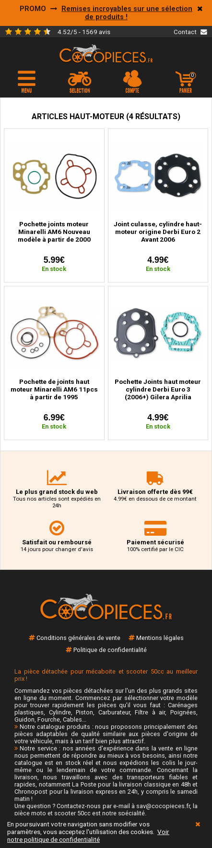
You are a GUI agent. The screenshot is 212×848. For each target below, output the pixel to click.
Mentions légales (160, 637)
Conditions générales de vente (78, 637)
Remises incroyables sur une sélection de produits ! (126, 13)
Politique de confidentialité (110, 649)
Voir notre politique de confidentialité (88, 835)
